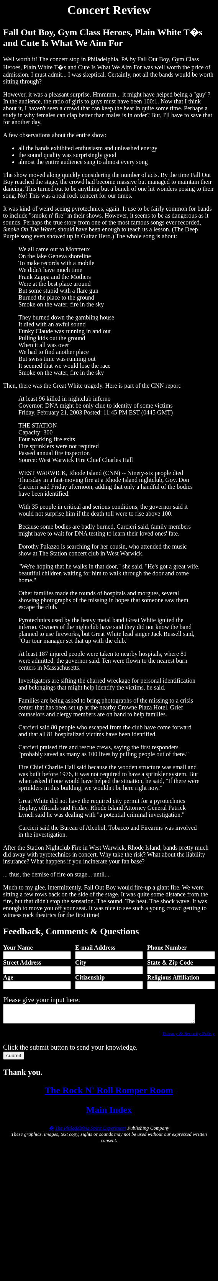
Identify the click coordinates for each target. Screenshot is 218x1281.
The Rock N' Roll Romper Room (109, 1094)
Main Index (109, 1113)
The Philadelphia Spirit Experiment (90, 1131)
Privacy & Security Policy (189, 1037)
